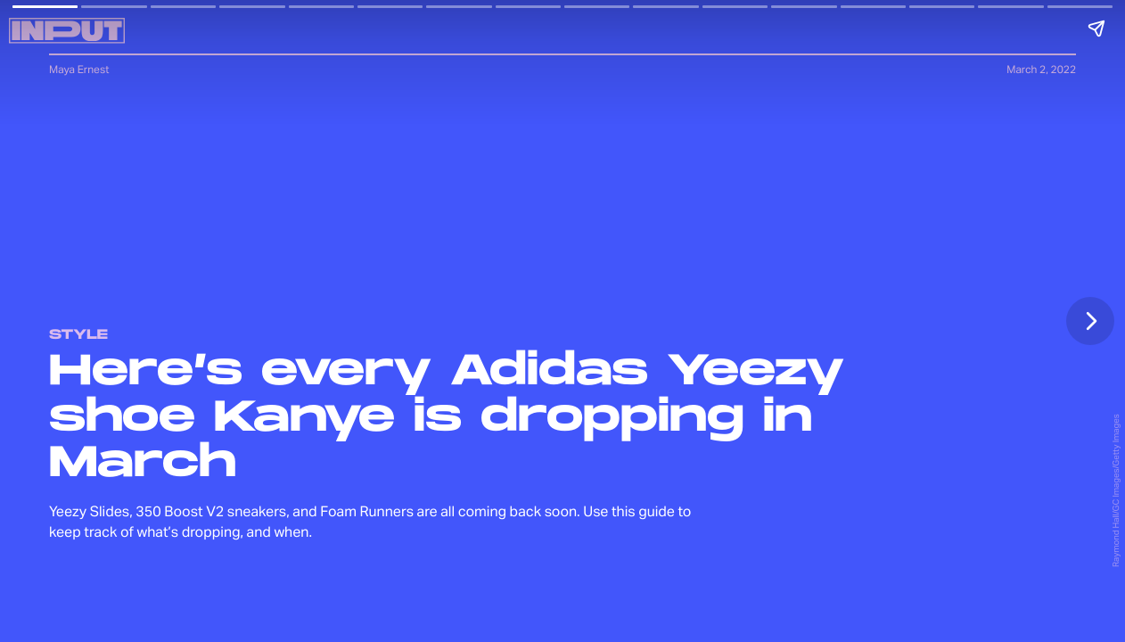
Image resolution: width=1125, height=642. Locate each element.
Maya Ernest (79, 69)
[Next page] (1090, 321)
